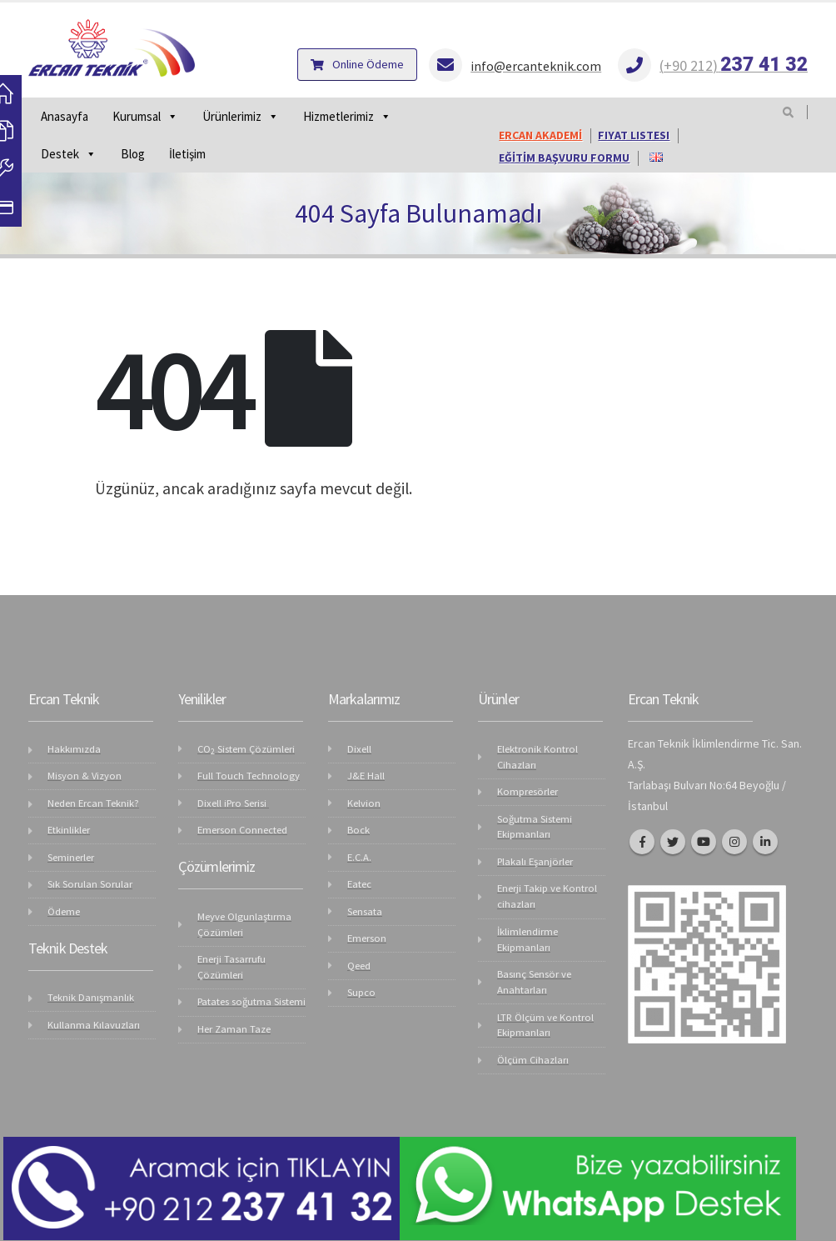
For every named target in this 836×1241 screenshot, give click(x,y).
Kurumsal (145, 116)
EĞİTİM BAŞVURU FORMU (564, 158)
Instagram (734, 841)
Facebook (641, 841)
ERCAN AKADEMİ (540, 135)
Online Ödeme (357, 64)
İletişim (187, 154)
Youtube (703, 841)
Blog (133, 154)
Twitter (672, 841)
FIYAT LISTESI (633, 135)
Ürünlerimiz (240, 116)
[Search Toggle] (787, 113)
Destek (69, 154)
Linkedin (765, 841)
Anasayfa (64, 116)
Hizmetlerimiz (347, 116)
